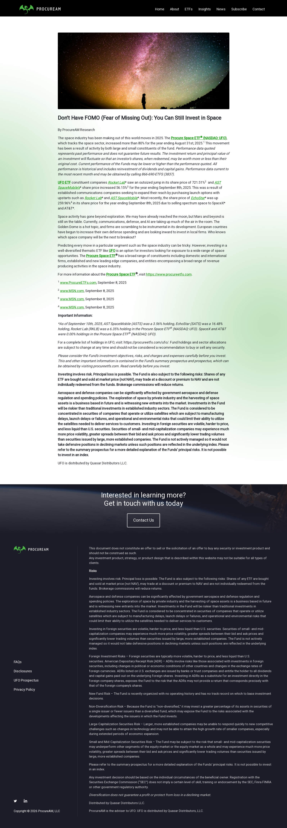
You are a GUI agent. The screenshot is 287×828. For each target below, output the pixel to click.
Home (159, 9)
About (174, 9)
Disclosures (23, 671)
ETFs (189, 9)
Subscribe (239, 9)
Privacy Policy (24, 689)
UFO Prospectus (26, 680)
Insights (204, 9)
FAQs (18, 662)
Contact (259, 9)
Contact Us (143, 520)
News (221, 9)
